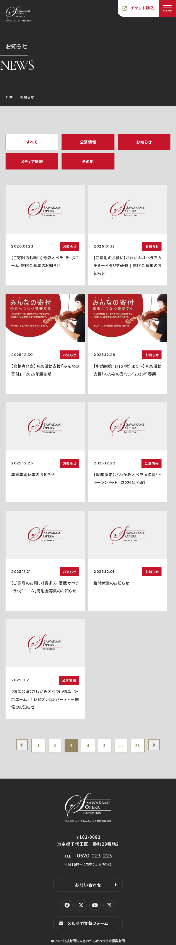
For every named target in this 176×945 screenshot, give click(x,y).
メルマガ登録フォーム (88, 923)
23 (137, 745)
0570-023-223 (94, 856)
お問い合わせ (88, 885)
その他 (88, 161)
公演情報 (88, 142)
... (121, 745)
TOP (10, 96)
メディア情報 (32, 161)
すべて (31, 142)
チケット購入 (143, 8)
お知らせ (144, 142)
